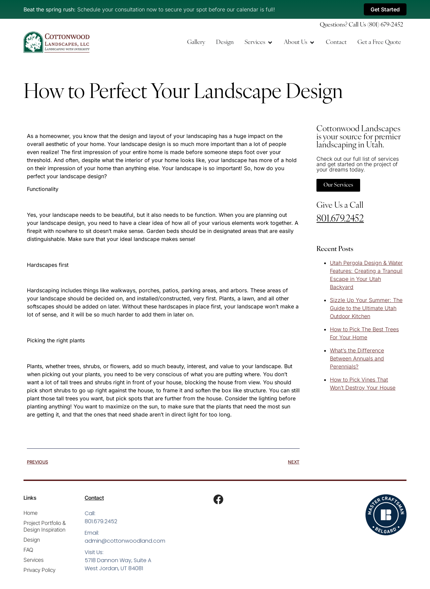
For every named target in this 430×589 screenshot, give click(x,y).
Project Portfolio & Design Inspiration (45, 526)
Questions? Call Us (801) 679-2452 (361, 25)
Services (34, 559)
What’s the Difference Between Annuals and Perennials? (357, 358)
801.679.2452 (340, 219)
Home (31, 512)
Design (32, 539)
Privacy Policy (39, 570)
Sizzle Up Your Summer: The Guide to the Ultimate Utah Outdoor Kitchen (366, 308)
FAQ (28, 549)
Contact (94, 497)
